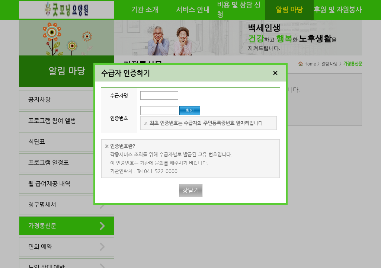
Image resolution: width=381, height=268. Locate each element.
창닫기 (190, 190)
